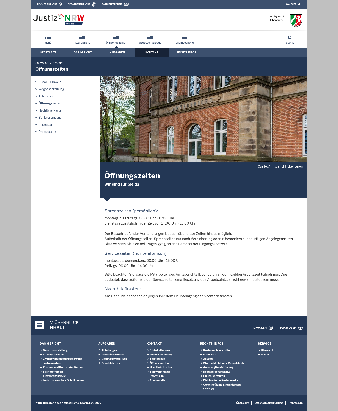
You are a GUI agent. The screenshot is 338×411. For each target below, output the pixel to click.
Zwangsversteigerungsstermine (62, 359)
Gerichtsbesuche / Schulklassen (63, 380)
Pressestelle (47, 132)
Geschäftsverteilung (114, 359)
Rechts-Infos (186, 52)
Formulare (209, 354)
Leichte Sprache (47, 4)
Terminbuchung (184, 43)
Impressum (47, 125)
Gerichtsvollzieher (113, 354)
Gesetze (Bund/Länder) (218, 367)
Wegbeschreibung (150, 43)
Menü (48, 43)
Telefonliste (82, 43)
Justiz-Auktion (52, 363)
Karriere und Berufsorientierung (63, 367)
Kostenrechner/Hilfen (217, 350)
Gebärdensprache (79, 4)
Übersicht (267, 350)
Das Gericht (83, 52)
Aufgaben (117, 52)
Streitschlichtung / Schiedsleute (224, 363)
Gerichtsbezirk (111, 363)
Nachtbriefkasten (51, 110)
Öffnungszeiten (116, 43)
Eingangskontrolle (54, 376)
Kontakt (291, 4)
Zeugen (208, 359)
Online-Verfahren (214, 376)
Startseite (48, 52)
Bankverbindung (50, 117)
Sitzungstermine (53, 354)
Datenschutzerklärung (269, 403)
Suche (290, 43)
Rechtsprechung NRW (216, 372)
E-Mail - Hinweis (50, 82)
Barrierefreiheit (112, 4)
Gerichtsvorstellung (55, 350)
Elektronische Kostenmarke (220, 380)
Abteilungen (109, 350)
